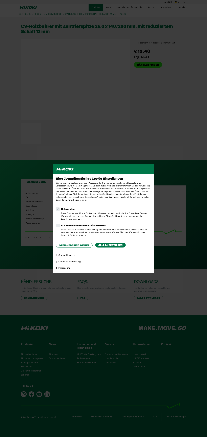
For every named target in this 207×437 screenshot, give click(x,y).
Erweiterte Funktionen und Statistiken (83, 225)
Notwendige (68, 209)
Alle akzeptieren (110, 245)
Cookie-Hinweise (67, 255)
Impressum (64, 268)
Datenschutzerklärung (69, 261)
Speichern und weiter (74, 245)
